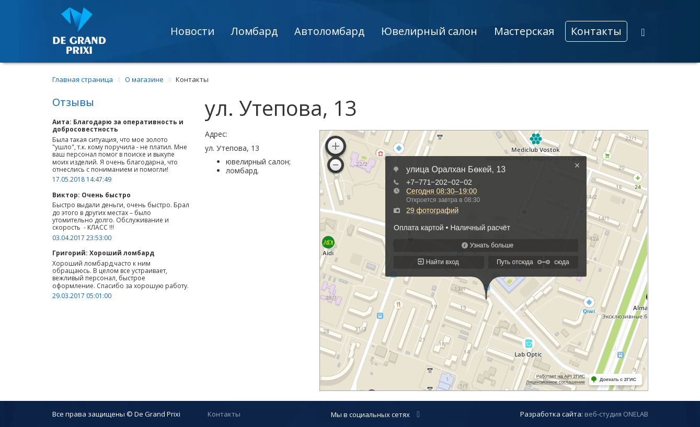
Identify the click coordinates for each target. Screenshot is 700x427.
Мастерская (524, 31)
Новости (192, 31)
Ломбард (254, 31)
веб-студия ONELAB (616, 414)
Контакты (596, 31)
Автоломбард (329, 31)
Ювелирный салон (429, 31)
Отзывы (73, 102)
